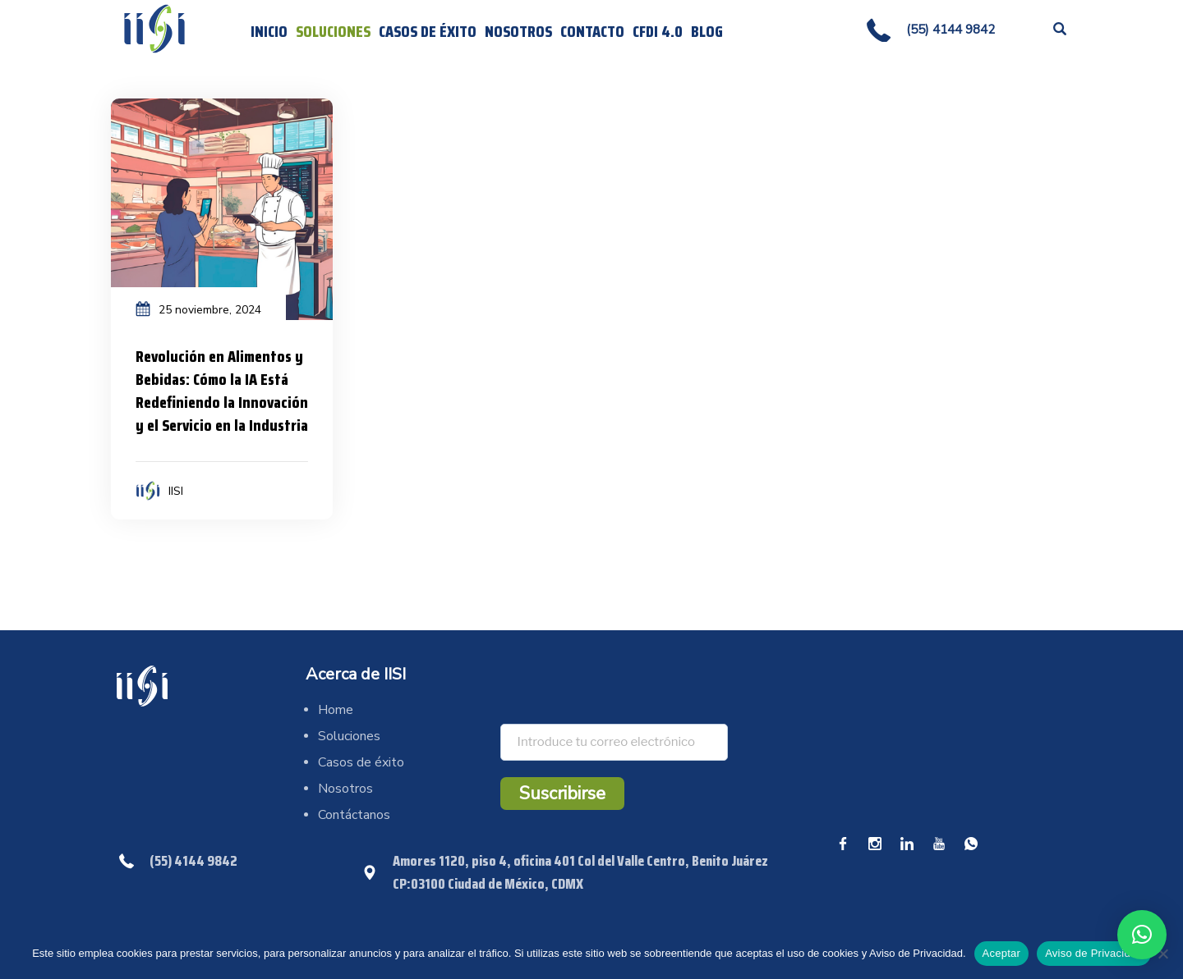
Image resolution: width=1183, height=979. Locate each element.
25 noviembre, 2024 (210, 310)
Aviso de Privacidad (1094, 953)
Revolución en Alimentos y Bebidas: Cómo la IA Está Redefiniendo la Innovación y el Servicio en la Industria (222, 390)
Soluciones (333, 31)
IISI (175, 491)
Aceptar (1002, 953)
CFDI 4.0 (658, 31)
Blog (707, 31)
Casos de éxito (427, 31)
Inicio (269, 31)
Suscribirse (562, 793)
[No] (1162, 953)
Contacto (592, 31)
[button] (1142, 934)
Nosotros (518, 31)
